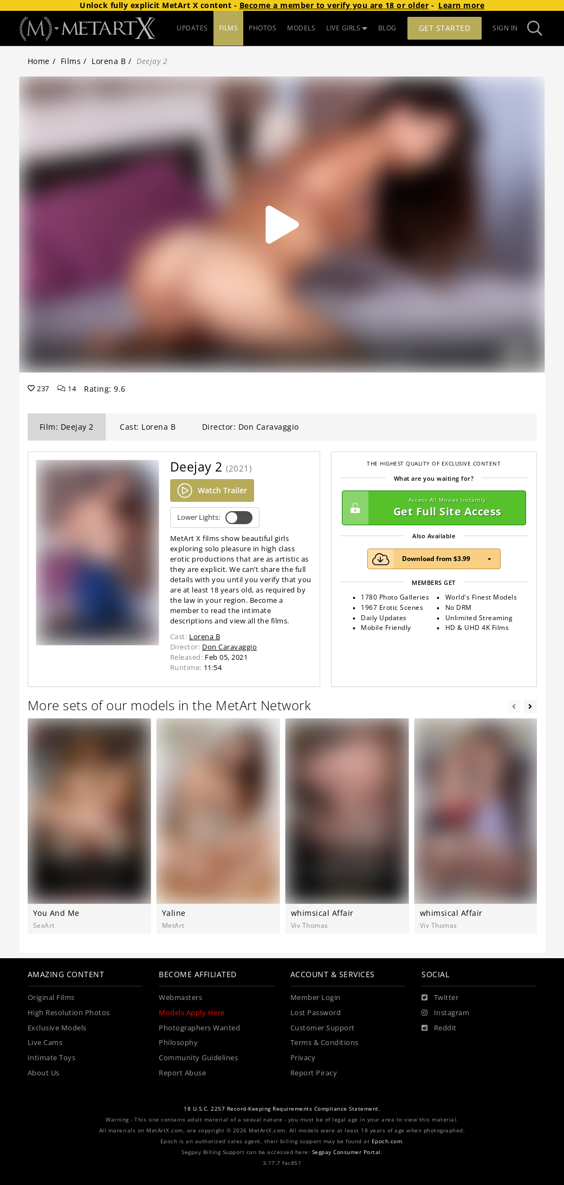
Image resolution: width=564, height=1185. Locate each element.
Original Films (51, 997)
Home (39, 61)
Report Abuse (182, 1073)
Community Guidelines (198, 1057)
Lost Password (315, 1012)
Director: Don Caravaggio (250, 427)
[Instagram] (445, 1013)
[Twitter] (440, 998)
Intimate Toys (52, 1057)
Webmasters (180, 997)
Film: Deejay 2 (67, 427)
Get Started (445, 28)
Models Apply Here (192, 1012)
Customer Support (322, 1028)
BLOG (387, 28)
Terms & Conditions (324, 1042)
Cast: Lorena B (148, 427)
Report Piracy (314, 1073)
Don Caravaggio (229, 647)
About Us (44, 1073)
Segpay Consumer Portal (346, 1152)
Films (71, 61)
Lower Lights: (214, 517)
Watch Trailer (212, 490)
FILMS (228, 28)
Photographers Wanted (199, 1028)
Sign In (505, 28)
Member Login (315, 997)
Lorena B (109, 61)
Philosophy (178, 1042)
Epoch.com (387, 1141)
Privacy (303, 1057)
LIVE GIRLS (346, 28)
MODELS (301, 28)
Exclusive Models (57, 1028)
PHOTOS (262, 28)
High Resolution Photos (69, 1012)
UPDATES (192, 28)
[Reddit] (439, 1028)
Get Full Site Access (431, 508)
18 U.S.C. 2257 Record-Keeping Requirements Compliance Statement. (282, 1108)
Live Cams (45, 1042)
